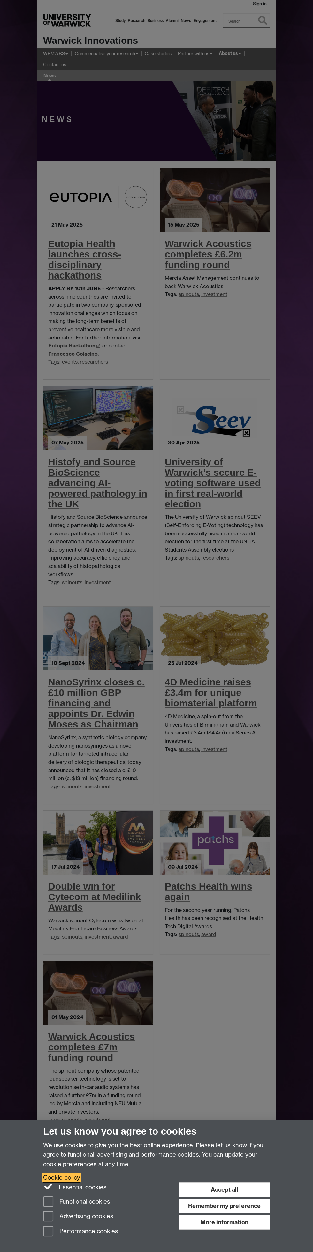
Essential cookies (75, 1186)
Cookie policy (61, 1177)
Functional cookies (76, 1202)
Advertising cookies (78, 1217)
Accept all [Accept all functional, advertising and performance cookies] (224, 1189)
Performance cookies (80, 1232)
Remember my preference (224, 1206)
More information (224, 1222)
